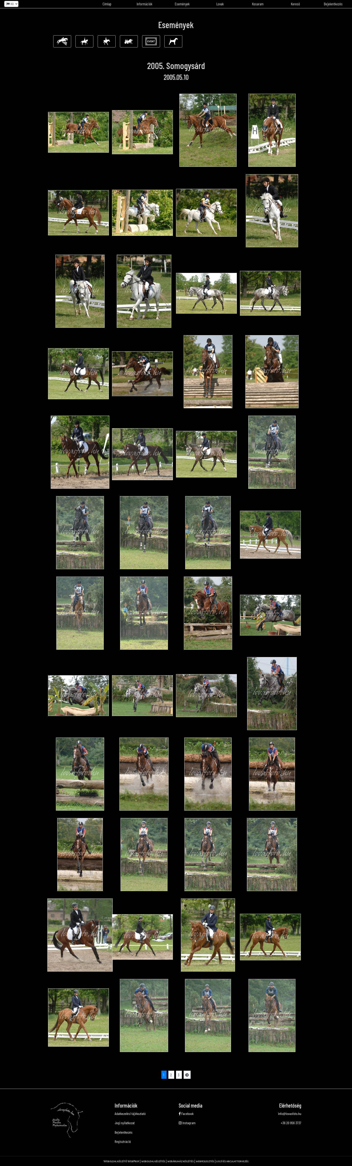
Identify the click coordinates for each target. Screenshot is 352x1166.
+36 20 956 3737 (291, 1123)
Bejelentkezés (333, 4)
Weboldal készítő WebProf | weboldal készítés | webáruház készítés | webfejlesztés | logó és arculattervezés (176, 1161)
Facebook (186, 1113)
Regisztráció (123, 1141)
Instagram (187, 1123)
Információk (144, 4)
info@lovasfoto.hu (289, 1113)
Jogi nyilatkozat (125, 1123)
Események (182, 4)
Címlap (107, 4)
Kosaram (258, 4)
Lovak (220, 4)
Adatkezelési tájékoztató (130, 1113)
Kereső (295, 4)
